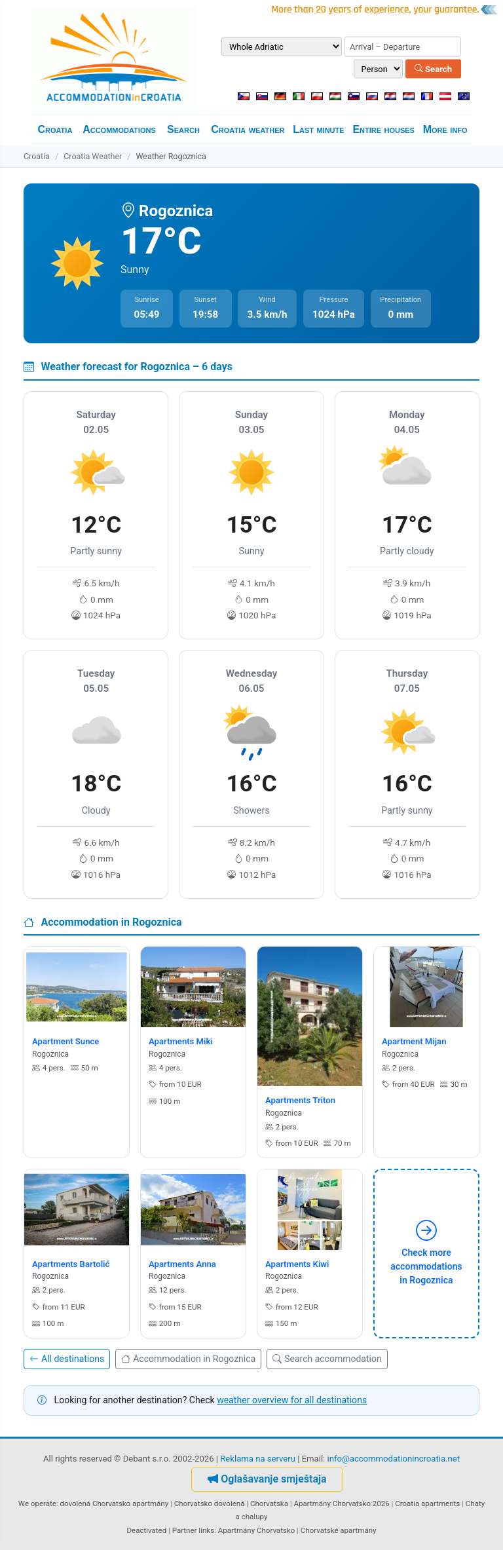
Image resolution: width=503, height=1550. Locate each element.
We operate (37, 1503)
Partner (184, 1530)
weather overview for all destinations (292, 1400)
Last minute (318, 129)
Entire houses (383, 129)
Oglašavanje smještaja (267, 1479)
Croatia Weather (93, 156)
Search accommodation (326, 1358)
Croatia (54, 129)
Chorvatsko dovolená (209, 1503)
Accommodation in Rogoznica (188, 1358)
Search (433, 68)
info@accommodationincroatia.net (393, 1459)
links (206, 1530)
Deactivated (147, 1530)
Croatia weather (247, 129)
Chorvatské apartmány (339, 1530)
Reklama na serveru (257, 1459)
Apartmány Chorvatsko (256, 1530)
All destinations (66, 1358)
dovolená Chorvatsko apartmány (114, 1503)
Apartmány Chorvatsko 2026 (341, 1503)
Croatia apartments (427, 1503)
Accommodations (119, 129)
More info (445, 129)
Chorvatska (269, 1503)
